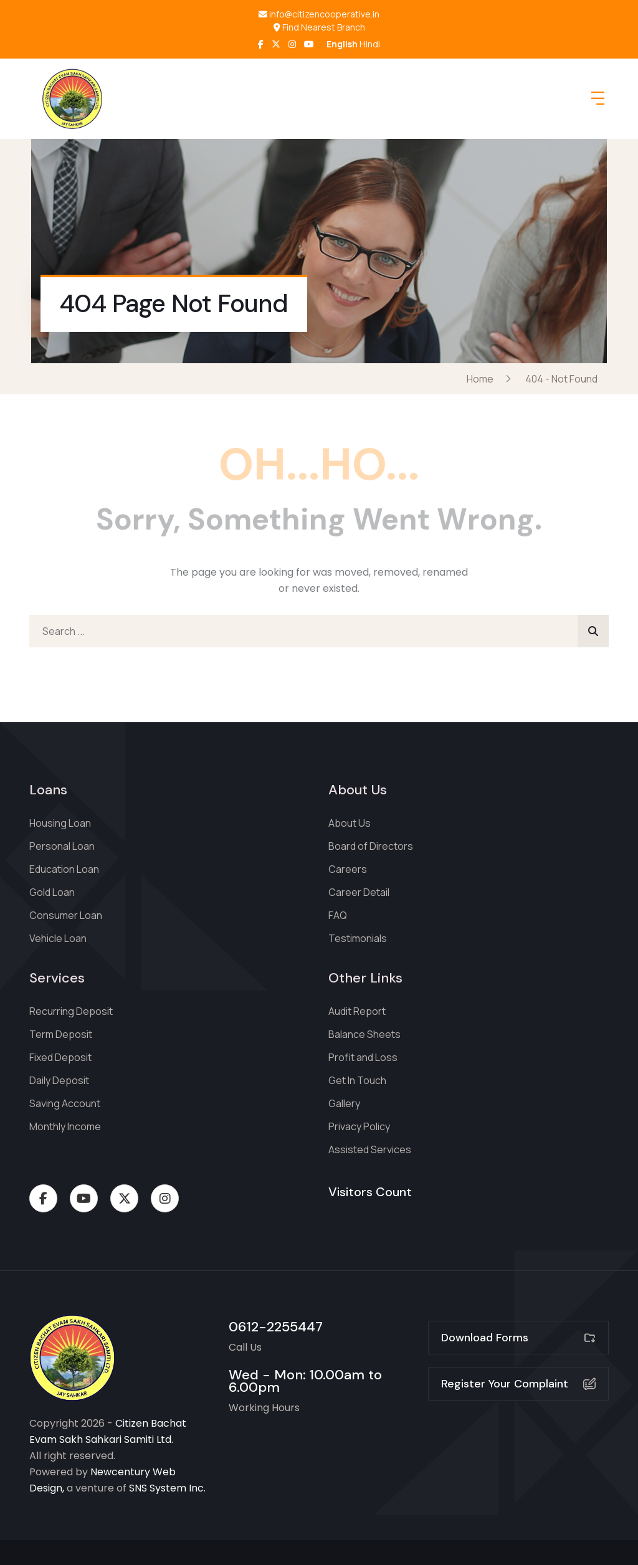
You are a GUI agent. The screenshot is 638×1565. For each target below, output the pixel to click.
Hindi (369, 44)
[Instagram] (292, 44)
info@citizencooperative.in (319, 14)
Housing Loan (60, 823)
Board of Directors (370, 846)
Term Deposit (60, 1034)
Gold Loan (52, 892)
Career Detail (358, 892)
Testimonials (357, 938)
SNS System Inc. (167, 1488)
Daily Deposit (59, 1080)
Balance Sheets (364, 1034)
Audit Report (357, 1011)
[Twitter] (276, 44)
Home (482, 379)
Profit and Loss (363, 1057)
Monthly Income (65, 1126)
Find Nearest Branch (319, 27)
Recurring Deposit (71, 1011)
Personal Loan (62, 846)
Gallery (344, 1103)
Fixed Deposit (60, 1057)
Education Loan (64, 869)
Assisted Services (369, 1149)
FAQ (337, 915)
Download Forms (518, 1337)
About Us (349, 823)
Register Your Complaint (518, 1383)
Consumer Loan (65, 915)
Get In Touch (357, 1080)
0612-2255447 (276, 1327)
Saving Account (64, 1103)
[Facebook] (261, 44)
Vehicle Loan (58, 938)
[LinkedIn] (309, 44)
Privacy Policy (359, 1126)
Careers (347, 869)
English (342, 44)
